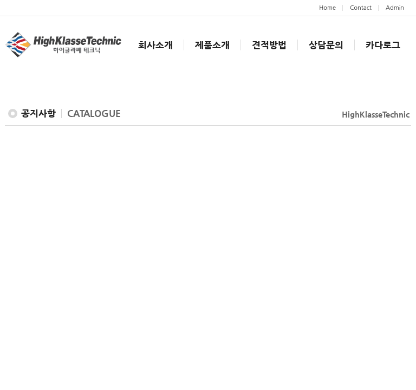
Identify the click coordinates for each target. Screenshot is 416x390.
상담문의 (326, 45)
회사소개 (155, 45)
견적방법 (269, 45)
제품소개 (212, 45)
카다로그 (383, 45)
